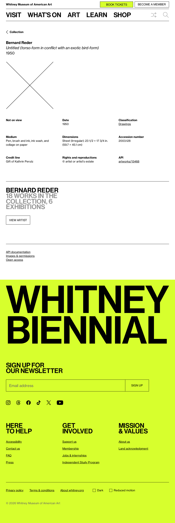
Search (166, 15)
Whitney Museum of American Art (29, 4)
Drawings (125, 124)
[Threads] (18, 402)
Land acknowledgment (133, 448)
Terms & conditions (41, 490)
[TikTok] (39, 402)
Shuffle (154, 15)
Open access (14, 259)
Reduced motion (122, 490)
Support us (69, 441)
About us (124, 441)
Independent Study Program (80, 462)
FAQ (8, 455)
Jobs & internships (74, 455)
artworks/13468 (129, 161)
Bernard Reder (19, 42)
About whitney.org (72, 490)
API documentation (18, 252)
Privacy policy (14, 490)
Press (10, 462)
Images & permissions (20, 255)
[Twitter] (49, 402)
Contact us (13, 448)
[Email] (65, 385)
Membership (70, 448)
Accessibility (14, 441)
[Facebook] (28, 402)
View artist (18, 220)
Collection (16, 32)
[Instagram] (8, 402)
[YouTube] (60, 402)
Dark (98, 490)
